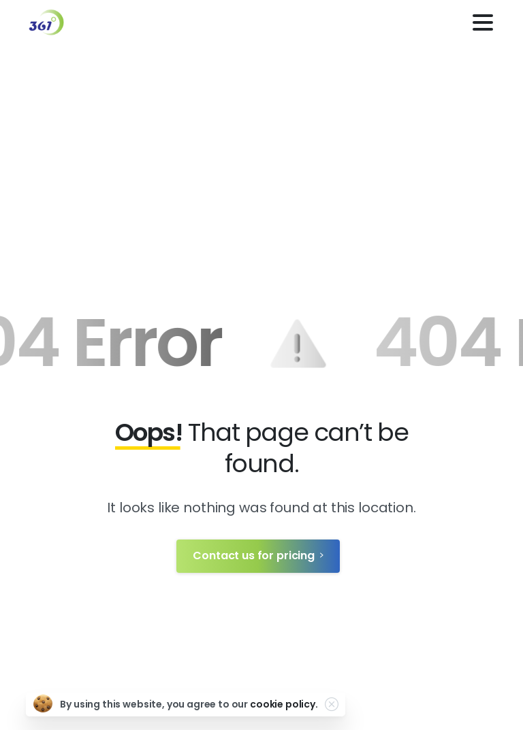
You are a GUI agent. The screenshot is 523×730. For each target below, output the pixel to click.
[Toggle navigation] (482, 22)
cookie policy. (284, 704)
